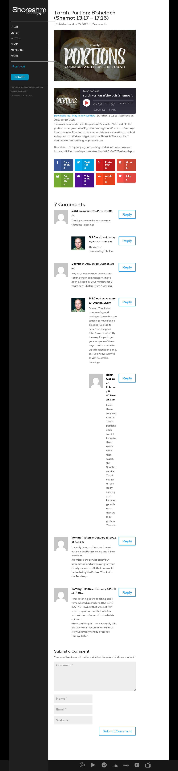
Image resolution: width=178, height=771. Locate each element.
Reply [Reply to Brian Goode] (127, 378)
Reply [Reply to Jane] (127, 214)
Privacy (29, 96)
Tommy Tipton (81, 537)
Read (14, 27)
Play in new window (83, 115)
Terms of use (17, 96)
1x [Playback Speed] (106, 104)
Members (17, 50)
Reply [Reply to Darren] (127, 267)
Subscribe (99, 109)
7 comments (99, 24)
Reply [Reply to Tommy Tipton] (127, 541)
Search (19, 67)
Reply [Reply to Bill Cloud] (127, 241)
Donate (19, 77)
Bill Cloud (95, 237)
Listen (15, 33)
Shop (14, 44)
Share (112, 109)
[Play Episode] (86, 103)
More (14, 56)
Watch (15, 39)
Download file (62, 115)
